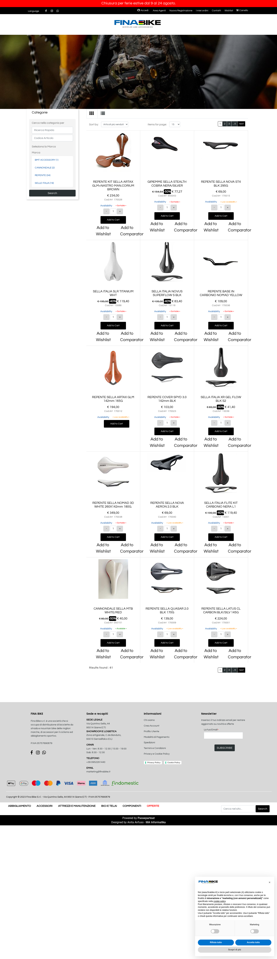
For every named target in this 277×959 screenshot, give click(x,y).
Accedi (142, 10)
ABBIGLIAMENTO (19, 806)
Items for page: (157, 124)
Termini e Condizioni (155, 748)
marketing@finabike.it (98, 771)
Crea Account (151, 726)
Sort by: (94, 124)
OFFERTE (153, 806)
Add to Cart (113, 220)
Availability (106, 205)
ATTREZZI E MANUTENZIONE (77, 806)
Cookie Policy (173, 762)
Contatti (216, 10)
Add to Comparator (127, 230)
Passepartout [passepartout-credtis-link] (146, 818)
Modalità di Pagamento (156, 737)
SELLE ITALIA (44, 183)
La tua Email (211, 730)
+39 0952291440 (95, 762)
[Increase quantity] (120, 211)
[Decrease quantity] (106, 211)
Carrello (242, 10)
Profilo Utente (151, 731)
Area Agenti (159, 10)
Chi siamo (149, 720)
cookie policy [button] (220, 901)
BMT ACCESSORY (46, 160)
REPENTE (42, 175)
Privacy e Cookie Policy (157, 754)
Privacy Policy (154, 762)
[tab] (92, 113)
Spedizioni (149, 742)
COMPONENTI (132, 806)
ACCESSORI (44, 806)
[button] (52, 193)
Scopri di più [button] (234, 949)
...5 (234, 124)
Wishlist (229, 10)
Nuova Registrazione (180, 10)
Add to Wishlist (103, 230)
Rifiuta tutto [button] (216, 942)
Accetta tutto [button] (253, 942)
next (241, 124)
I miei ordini (202, 10)
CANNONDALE (45, 167)
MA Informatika (156, 822)
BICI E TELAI (109, 806)
